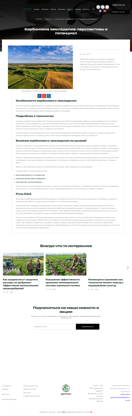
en (102, 7)
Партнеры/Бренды (9, 399)
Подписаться (88, 323)
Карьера (78, 9)
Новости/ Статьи (29, 389)
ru (107, 7)
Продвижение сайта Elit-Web (78, 412)
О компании (6, 386)
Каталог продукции (30, 386)
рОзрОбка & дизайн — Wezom (52, 412)
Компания (45, 9)
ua (98, 7)
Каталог (53, 9)
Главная (36, 9)
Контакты (86, 9)
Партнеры (61, 9)
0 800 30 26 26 (118, 5)
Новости (70, 9)
